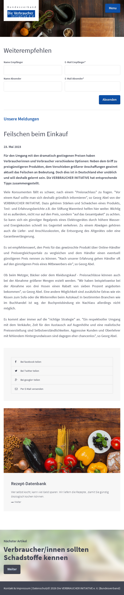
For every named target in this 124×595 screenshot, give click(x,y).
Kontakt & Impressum (17, 588)
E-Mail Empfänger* (75, 62)
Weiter (16, 502)
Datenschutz (40, 588)
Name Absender (12, 78)
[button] (112, 8)
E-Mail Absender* (74, 78)
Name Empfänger (13, 62)
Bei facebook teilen (28, 361)
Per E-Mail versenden (29, 389)
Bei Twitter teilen (27, 370)
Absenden (110, 99)
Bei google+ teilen (27, 379)
